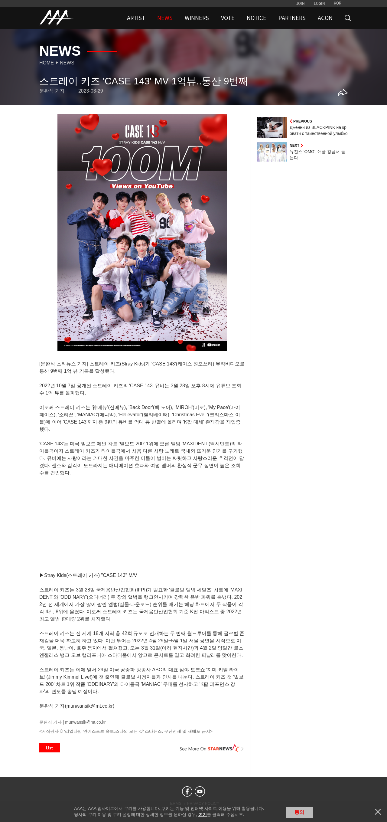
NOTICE (256, 18)
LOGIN (319, 3)
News (67, 62)
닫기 (378, 812)
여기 (202, 814)
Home (46, 62)
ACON (325, 18)
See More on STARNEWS (212, 747)
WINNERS (197, 18)
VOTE (228, 18)
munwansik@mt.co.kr (85, 722)
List (49, 747)
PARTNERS (292, 18)
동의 (299, 812)
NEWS (165, 18)
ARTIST (136, 18)
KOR (337, 3)
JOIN (300, 3)
